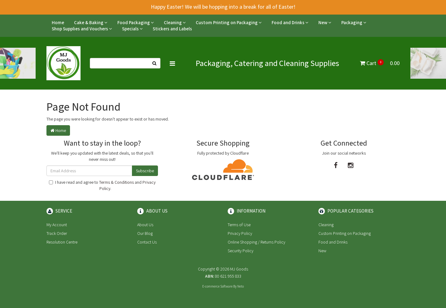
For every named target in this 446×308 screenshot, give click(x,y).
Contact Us (147, 242)
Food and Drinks (290, 22)
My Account (56, 224)
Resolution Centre (61, 242)
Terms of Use (239, 224)
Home (58, 22)
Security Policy (240, 250)
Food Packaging (135, 22)
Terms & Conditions (116, 182)
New (324, 22)
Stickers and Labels (172, 29)
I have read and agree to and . (102, 185)
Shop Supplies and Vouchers (82, 29)
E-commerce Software (217, 286)
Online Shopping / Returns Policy (256, 242)
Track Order (56, 233)
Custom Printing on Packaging (229, 22)
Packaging (353, 22)
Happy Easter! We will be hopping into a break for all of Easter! (223, 6)
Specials (132, 29)
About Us (145, 224)
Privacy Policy (240, 233)
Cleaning (175, 22)
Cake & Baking (90, 22)
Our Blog (145, 233)
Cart (380, 63)
